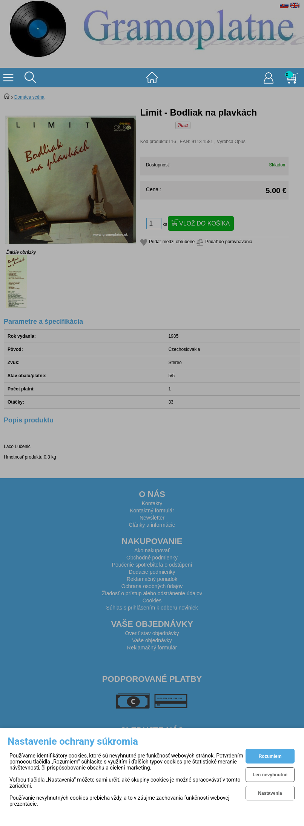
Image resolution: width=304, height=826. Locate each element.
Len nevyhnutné (270, 774)
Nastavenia (270, 793)
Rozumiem (270, 756)
